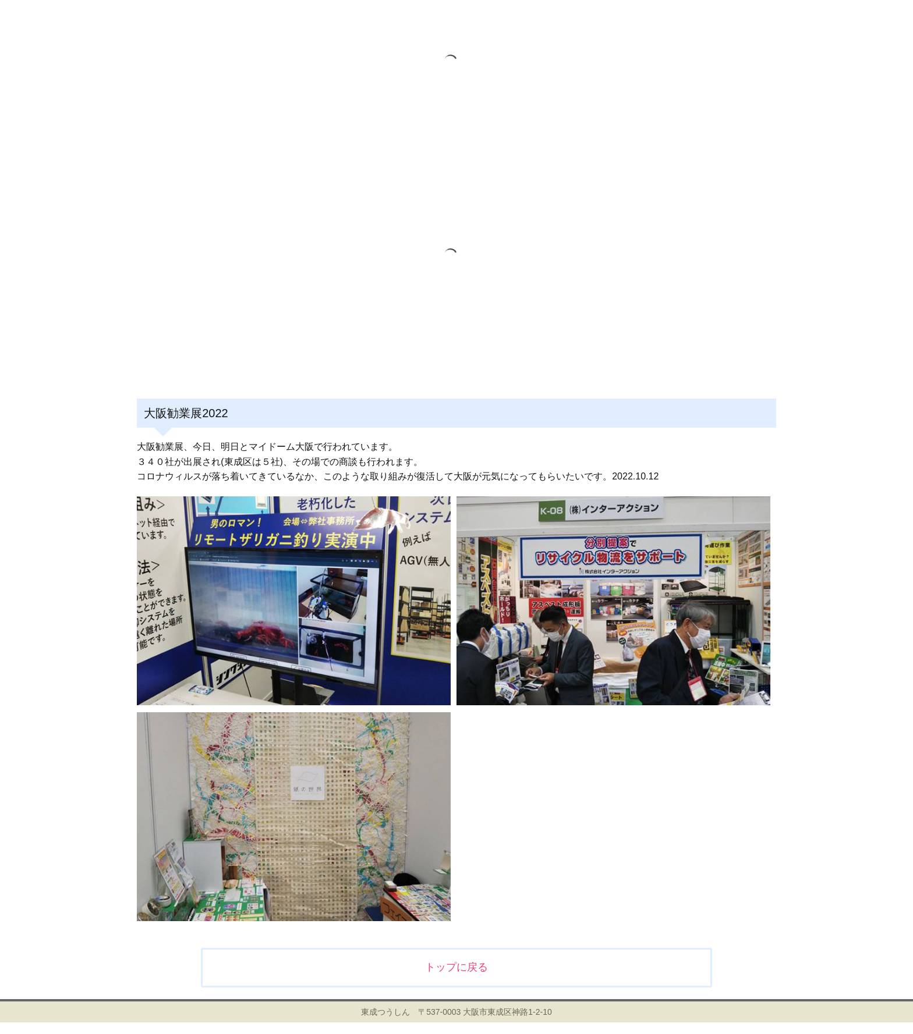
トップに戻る (456, 967)
